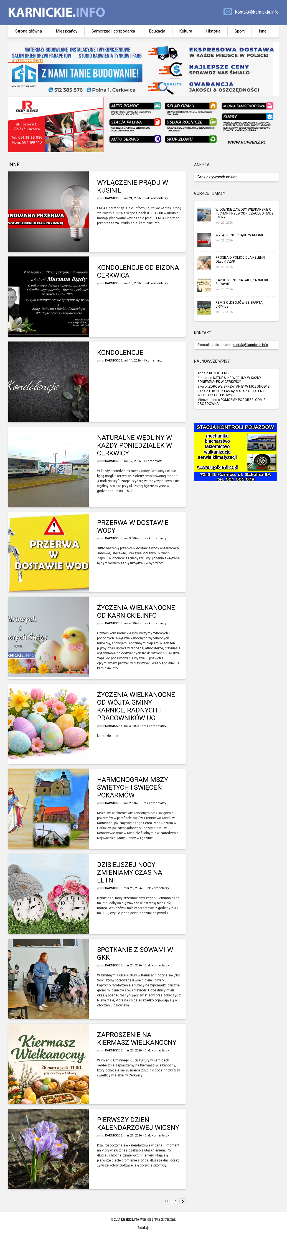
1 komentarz (152, 360)
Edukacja (157, 31)
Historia (213, 31)
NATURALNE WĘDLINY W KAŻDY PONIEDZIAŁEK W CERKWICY (134, 445)
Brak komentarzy (155, 198)
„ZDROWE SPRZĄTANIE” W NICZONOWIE (238, 386)
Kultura (185, 31)
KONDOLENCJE (120, 353)
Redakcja (143, 1228)
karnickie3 (113, 198)
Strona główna (28, 31)
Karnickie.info (130, 1219)
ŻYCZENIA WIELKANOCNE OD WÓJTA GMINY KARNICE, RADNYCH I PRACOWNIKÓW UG (136, 706)
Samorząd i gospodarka (113, 31)
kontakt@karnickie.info (257, 12)
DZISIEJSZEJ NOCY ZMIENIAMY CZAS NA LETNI (129, 872)
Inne (262, 31)
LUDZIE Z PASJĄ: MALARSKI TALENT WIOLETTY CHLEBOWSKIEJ (230, 393)
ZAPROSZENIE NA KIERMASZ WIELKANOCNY (136, 1038)
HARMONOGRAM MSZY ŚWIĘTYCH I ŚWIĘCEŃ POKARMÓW (132, 787)
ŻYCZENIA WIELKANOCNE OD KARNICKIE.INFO (136, 611)
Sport (240, 31)
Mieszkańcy (66, 31)
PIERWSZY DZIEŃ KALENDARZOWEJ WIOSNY (138, 1123)
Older (170, 1201)
